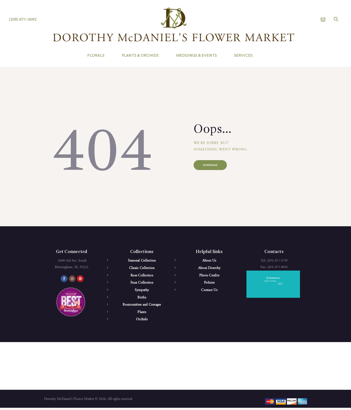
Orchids (142, 321)
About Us (209, 260)
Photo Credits (209, 276)
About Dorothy (209, 268)
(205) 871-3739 (277, 260)
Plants (141, 314)
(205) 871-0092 (277, 267)
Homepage (214, 165)
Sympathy (142, 291)
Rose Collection (141, 276)
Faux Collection (141, 283)
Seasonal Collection (142, 260)
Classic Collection (142, 268)
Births (141, 298)
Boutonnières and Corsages (142, 306)
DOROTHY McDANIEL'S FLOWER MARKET (174, 38)
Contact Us (209, 291)
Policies (209, 283)
